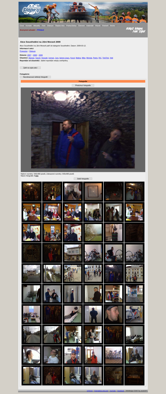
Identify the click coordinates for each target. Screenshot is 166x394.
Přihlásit (40, 30)
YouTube (113, 391)
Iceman (51, 58)
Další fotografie (83, 179)
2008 (35, 55)
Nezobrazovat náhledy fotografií (35, 77)
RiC (100, 58)
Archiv (112, 26)
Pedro (95, 58)
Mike (84, 58)
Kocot (72, 58)
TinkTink (105, 58)
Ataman (32, 58)
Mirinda (89, 58)
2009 (41, 55)
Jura (57, 58)
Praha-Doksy (71, 26)
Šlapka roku (59, 26)
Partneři (105, 26)
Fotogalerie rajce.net (101, 391)
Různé (97, 26)
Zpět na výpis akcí (30, 68)
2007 (29, 55)
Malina (78, 58)
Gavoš (38, 58)
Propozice (23, 51)
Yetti (111, 58)
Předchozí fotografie (83, 85)
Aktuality (36, 26)
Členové (81, 26)
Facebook (120, 391)
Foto (43, 26)
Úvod (22, 26)
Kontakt (29, 26)
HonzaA (44, 58)
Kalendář (90, 26)
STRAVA (90, 391)
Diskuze (50, 26)
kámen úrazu (64, 58)
